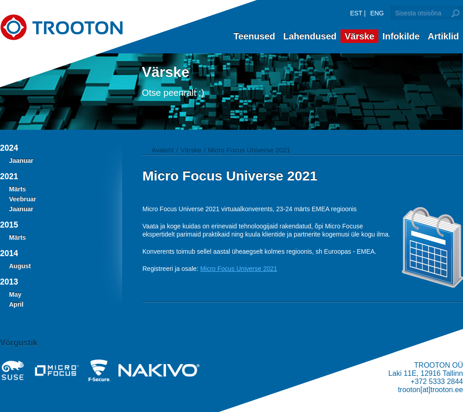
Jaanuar (21, 160)
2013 (9, 281)
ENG (377, 13)
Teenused (254, 36)
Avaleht (162, 150)
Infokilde (401, 36)
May (15, 294)
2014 (9, 253)
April (16, 304)
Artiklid (443, 36)
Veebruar (22, 199)
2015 (9, 224)
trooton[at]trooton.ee (430, 389)
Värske (359, 36)
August (20, 266)
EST (356, 13)
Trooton (61, 27)
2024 (9, 147)
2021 (9, 176)
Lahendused (309, 36)
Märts (17, 189)
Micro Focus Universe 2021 (249, 150)
